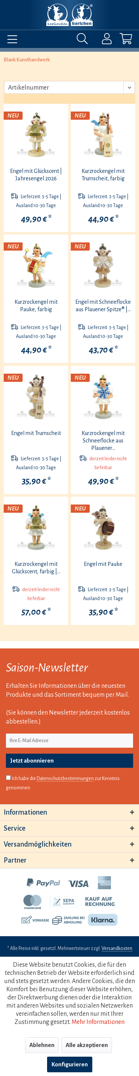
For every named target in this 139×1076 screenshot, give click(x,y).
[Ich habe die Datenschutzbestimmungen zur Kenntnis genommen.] (8, 777)
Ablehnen (41, 1045)
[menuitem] (10, 40)
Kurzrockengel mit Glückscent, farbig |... (36, 567)
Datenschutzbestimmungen (65, 778)
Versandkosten (117, 948)
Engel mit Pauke (103, 564)
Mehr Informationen (98, 1022)
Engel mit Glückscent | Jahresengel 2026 (36, 174)
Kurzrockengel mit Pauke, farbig (35, 305)
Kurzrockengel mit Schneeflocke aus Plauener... (103, 440)
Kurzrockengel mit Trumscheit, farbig (103, 174)
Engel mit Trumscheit (36, 433)
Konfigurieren (70, 1064)
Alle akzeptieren (87, 1045)
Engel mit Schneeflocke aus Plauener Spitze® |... (103, 305)
